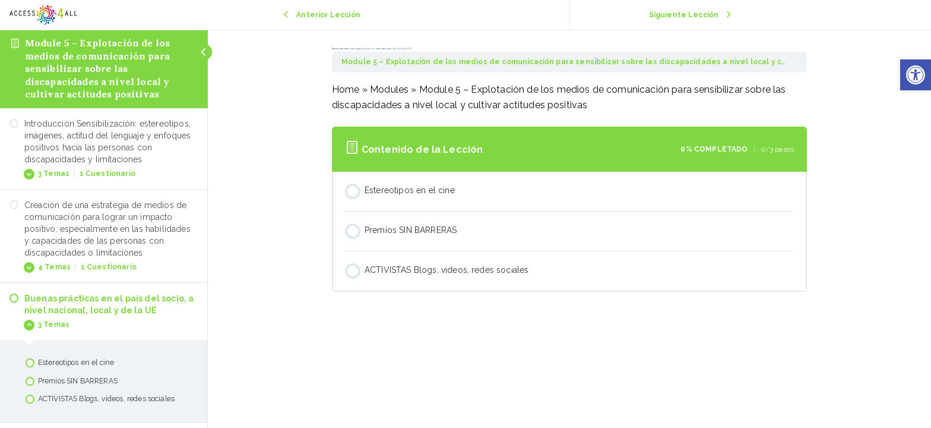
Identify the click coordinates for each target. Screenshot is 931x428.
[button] (915, 74)
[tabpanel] (569, 97)
